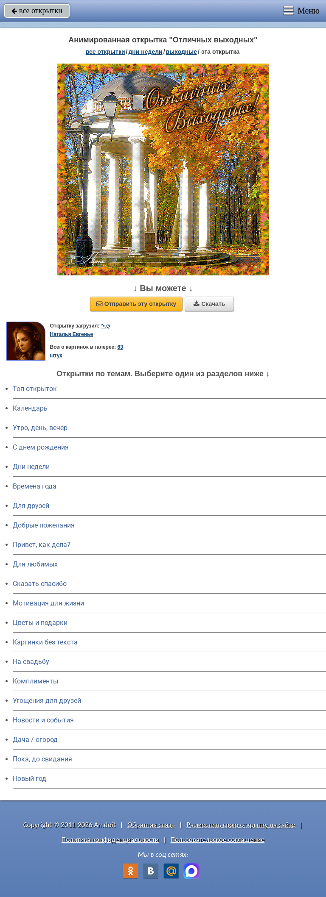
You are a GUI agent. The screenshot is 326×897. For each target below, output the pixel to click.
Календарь (30, 408)
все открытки (36, 10)
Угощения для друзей (47, 701)
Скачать (209, 303)
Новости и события (43, 720)
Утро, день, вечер (40, 428)
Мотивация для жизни (48, 603)
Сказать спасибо (40, 584)
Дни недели (31, 467)
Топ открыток (35, 389)
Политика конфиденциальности (110, 839)
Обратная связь (151, 824)
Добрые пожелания (44, 525)
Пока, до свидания (42, 759)
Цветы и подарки (40, 623)
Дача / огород (35, 740)
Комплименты (35, 681)
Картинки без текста (45, 642)
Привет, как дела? (41, 545)
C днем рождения (41, 447)
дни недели (145, 51)
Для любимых (35, 564)
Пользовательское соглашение (217, 839)
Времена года (34, 486)
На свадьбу (31, 662)
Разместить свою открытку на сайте (241, 824)
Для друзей (31, 506)
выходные (181, 51)
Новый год (29, 779)
